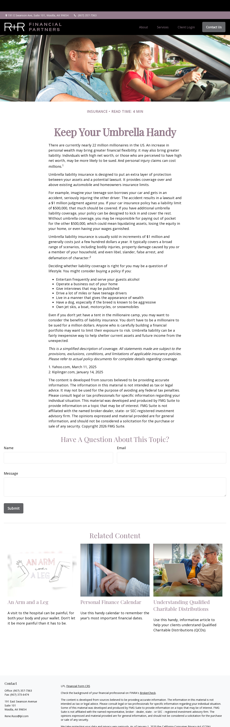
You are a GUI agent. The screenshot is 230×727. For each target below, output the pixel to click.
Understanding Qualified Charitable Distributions (181, 594)
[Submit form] (13, 497)
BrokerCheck (148, 681)
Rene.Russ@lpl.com (17, 704)
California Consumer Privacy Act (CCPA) (186, 715)
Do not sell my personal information (172, 719)
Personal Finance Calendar (110, 590)
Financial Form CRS (78, 674)
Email (121, 436)
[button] (143, 16)
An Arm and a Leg (28, 590)
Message (11, 462)
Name (8, 436)
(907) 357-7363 (85, 4)
